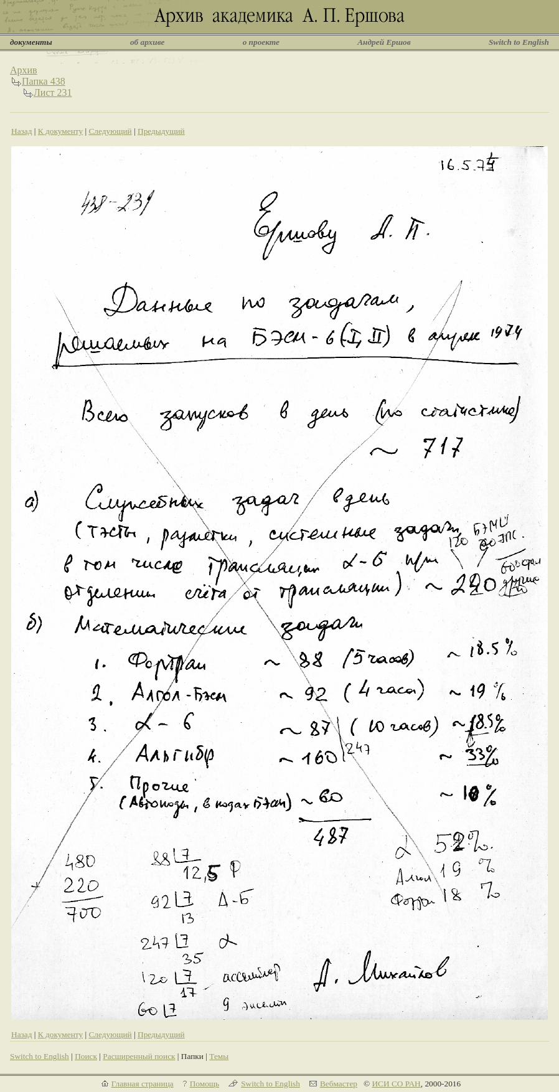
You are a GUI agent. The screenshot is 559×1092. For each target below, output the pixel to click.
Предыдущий (161, 131)
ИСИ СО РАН (396, 1083)
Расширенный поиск (139, 1056)
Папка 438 (43, 81)
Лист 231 (53, 92)
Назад (21, 131)
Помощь (204, 1083)
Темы (218, 1056)
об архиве (147, 42)
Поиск (86, 1056)
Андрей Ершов (384, 42)
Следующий (109, 131)
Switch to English (519, 42)
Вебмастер (338, 1083)
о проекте (261, 42)
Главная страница (142, 1083)
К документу (60, 131)
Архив (23, 70)
